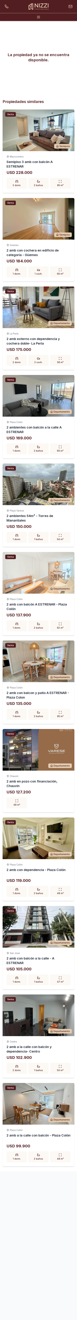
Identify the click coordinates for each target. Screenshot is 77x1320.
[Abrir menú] (38, 17)
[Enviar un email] (69, 6)
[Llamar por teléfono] (7, 6)
